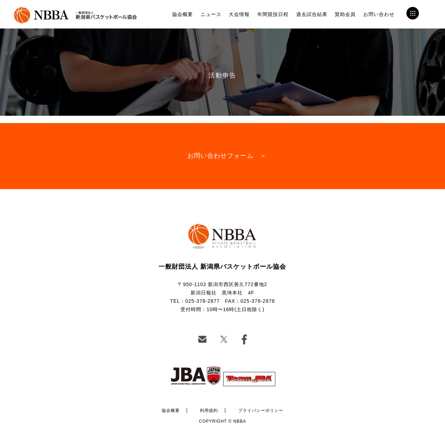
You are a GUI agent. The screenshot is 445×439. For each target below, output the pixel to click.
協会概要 (182, 14)
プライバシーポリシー (260, 410)
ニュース (211, 14)
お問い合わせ (379, 14)
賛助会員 (345, 14)
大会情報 (239, 14)
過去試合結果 (311, 14)
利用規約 (209, 410)
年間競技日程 (273, 14)
